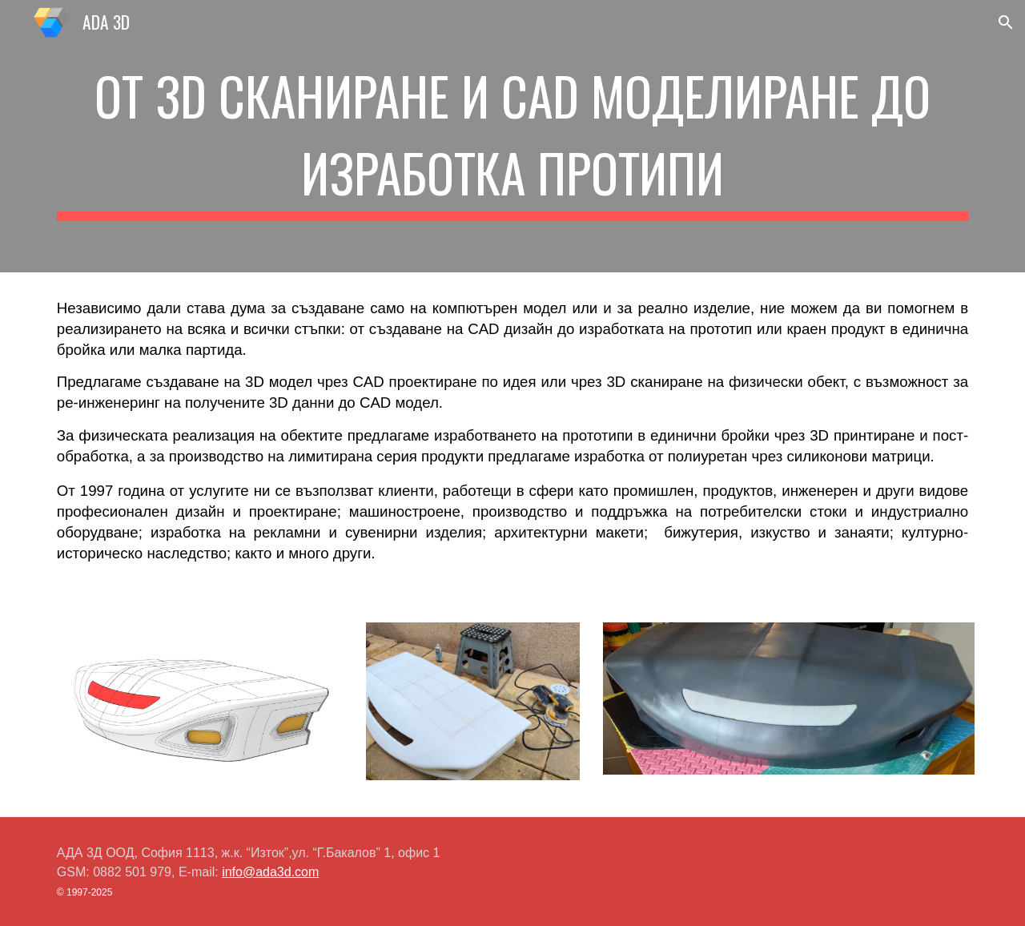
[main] (512, 136)
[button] (1006, 22)
